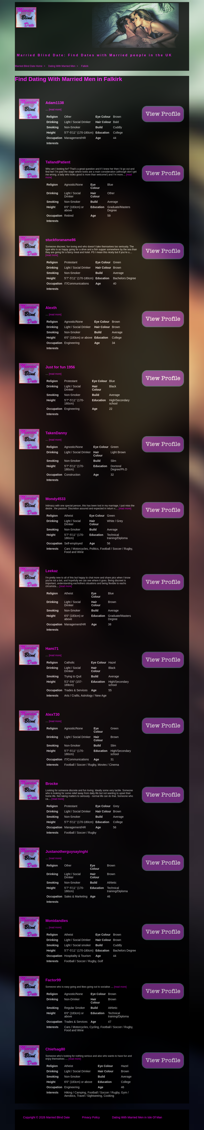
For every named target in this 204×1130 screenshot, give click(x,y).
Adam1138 (54, 103)
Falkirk (84, 66)
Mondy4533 (55, 499)
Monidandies (56, 921)
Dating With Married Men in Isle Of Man (137, 1117)
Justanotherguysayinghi (66, 852)
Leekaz (51, 571)
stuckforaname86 (60, 240)
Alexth (51, 308)
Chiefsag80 (55, 1049)
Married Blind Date (58, 1117)
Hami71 (52, 649)
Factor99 (53, 980)
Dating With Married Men (61, 66)
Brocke (51, 784)
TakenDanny (56, 433)
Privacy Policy (91, 1117)
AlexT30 (52, 714)
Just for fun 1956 (60, 367)
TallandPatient (57, 162)
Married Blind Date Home (28, 66)
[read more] (55, 109)
